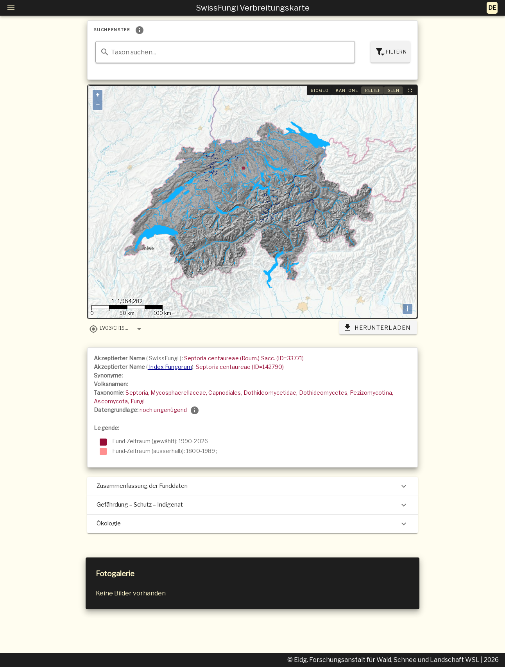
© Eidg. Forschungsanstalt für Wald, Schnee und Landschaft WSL (384, 659)
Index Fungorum (170, 366)
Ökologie (252, 524)
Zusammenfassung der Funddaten (252, 486)
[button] (116, 328)
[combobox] (225, 52)
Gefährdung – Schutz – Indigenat (252, 505)
